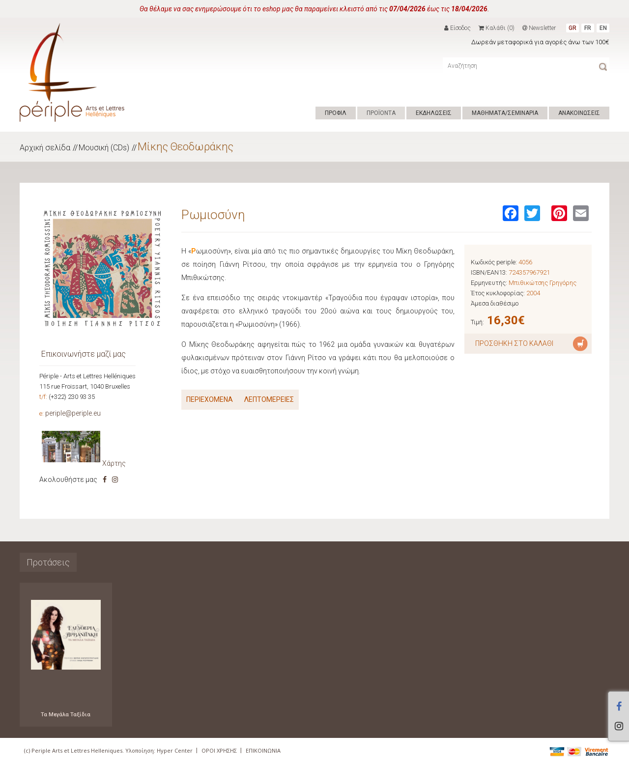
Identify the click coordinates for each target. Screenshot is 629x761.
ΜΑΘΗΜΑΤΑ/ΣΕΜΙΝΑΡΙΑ (505, 113)
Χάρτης (114, 463)
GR (572, 28)
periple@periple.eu (73, 413)
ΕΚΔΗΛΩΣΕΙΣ (434, 113)
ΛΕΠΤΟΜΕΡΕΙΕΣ (269, 399)
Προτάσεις (48, 562)
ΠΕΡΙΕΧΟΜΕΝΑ (209, 399)
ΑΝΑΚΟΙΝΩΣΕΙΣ (579, 113)
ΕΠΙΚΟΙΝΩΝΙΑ (263, 750)
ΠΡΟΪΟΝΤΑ (381, 113)
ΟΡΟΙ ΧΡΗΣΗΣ (219, 750)
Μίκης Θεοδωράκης (185, 147)
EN (603, 28)
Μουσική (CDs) (104, 147)
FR (587, 28)
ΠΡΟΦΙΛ (335, 113)
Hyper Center (175, 750)
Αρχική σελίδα (45, 147)
